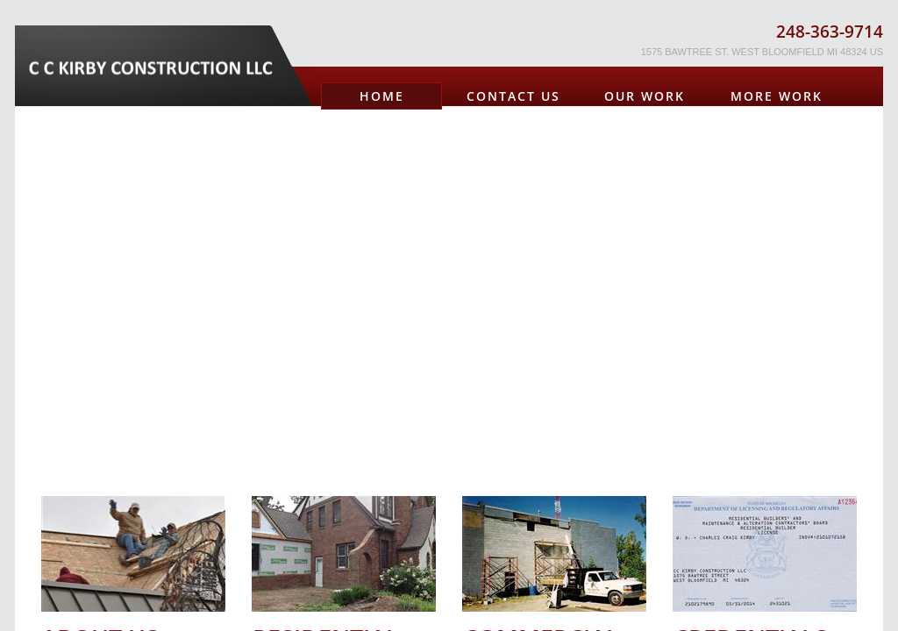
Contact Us (513, 96)
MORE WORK (777, 96)
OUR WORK (644, 96)
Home (382, 96)
